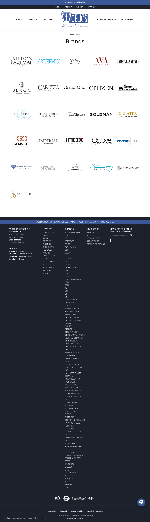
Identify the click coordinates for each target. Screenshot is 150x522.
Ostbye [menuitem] (68, 414)
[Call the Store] (15, 240)
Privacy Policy (93, 241)
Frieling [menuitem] (68, 323)
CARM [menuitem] (67, 264)
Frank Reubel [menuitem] (71, 314)
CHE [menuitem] (66, 270)
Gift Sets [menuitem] (46, 264)
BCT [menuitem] (66, 250)
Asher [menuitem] (67, 244)
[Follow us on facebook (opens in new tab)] (110, 240)
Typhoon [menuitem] (69, 484)
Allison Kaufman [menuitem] (72, 232)
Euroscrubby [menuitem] (71, 300)
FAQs (89, 235)
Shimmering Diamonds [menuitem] (75, 455)
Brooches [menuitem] (47, 270)
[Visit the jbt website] (92, 498)
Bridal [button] (20, 20)
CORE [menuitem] (67, 282)
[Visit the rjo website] (57, 498)
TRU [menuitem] (66, 481)
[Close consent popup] (45, 518)
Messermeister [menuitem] (71, 408)
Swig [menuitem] (67, 470)
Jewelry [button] (34, 20)
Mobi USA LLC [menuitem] (70, 411)
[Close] (147, 2)
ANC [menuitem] (66, 235)
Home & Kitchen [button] (106, 20)
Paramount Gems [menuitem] (72, 423)
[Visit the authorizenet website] (66, 498)
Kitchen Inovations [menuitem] (73, 391)
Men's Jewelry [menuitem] (49, 256)
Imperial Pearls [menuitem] (72, 358)
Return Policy (51, 511)
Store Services (93, 238)
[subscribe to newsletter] (131, 235)
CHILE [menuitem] (67, 273)
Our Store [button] (127, 20)
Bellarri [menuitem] (68, 253)
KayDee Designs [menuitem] (71, 388)
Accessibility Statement (94, 511)
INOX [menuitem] (67, 361)
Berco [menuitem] (67, 256)
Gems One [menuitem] (69, 329)
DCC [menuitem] (66, 291)
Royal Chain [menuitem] (70, 443)
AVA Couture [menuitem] (70, 247)
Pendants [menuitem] (47, 273)
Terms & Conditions (96, 244)
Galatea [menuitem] (68, 326)
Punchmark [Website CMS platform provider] (79, 519)
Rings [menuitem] (45, 238)
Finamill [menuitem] (68, 306)
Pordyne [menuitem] (69, 426)
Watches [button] (48, 20)
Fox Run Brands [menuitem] (72, 311)
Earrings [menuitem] (47, 244)
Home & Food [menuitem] (48, 232)
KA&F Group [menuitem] (70, 382)
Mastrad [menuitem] (69, 405)
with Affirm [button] (81, 2)
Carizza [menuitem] (68, 262)
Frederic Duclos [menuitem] (72, 317)
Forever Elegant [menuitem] (72, 308)
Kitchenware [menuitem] (48, 247)
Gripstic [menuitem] (68, 350)
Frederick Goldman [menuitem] (73, 320)
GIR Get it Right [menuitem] (71, 332)
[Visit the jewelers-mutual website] (79, 498)
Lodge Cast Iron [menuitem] (72, 402)
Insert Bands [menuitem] (48, 267)
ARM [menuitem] (67, 238)
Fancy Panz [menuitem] (70, 303)
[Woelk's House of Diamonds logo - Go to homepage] (75, 20)
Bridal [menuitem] (45, 235)
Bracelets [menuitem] (47, 241)
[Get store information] (16, 242)
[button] (58, 7)
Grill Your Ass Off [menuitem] (73, 347)
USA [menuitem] (66, 487)
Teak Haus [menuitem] (69, 479)
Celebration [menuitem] (70, 267)
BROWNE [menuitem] (68, 259)
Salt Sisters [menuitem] (70, 452)
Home (72, 34)
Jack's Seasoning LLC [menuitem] (74, 364)
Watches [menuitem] (46, 253)
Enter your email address (120, 231)
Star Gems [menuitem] (69, 464)
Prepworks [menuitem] (70, 429)
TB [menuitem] (66, 476)
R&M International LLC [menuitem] (75, 437)
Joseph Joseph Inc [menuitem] (72, 379)
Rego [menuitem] (67, 440)
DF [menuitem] (66, 294)
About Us (91, 232)
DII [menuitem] (66, 297)
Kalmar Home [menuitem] (71, 385)
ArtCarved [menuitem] (69, 241)
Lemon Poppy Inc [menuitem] (72, 393)
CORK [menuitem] (67, 285)
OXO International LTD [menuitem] (75, 420)
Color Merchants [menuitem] (73, 279)
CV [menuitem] (66, 288)
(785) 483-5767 (107, 222)
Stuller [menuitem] (68, 467)
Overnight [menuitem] (69, 417)
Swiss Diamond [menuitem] (71, 473)
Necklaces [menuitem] (47, 250)
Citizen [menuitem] (68, 276)
